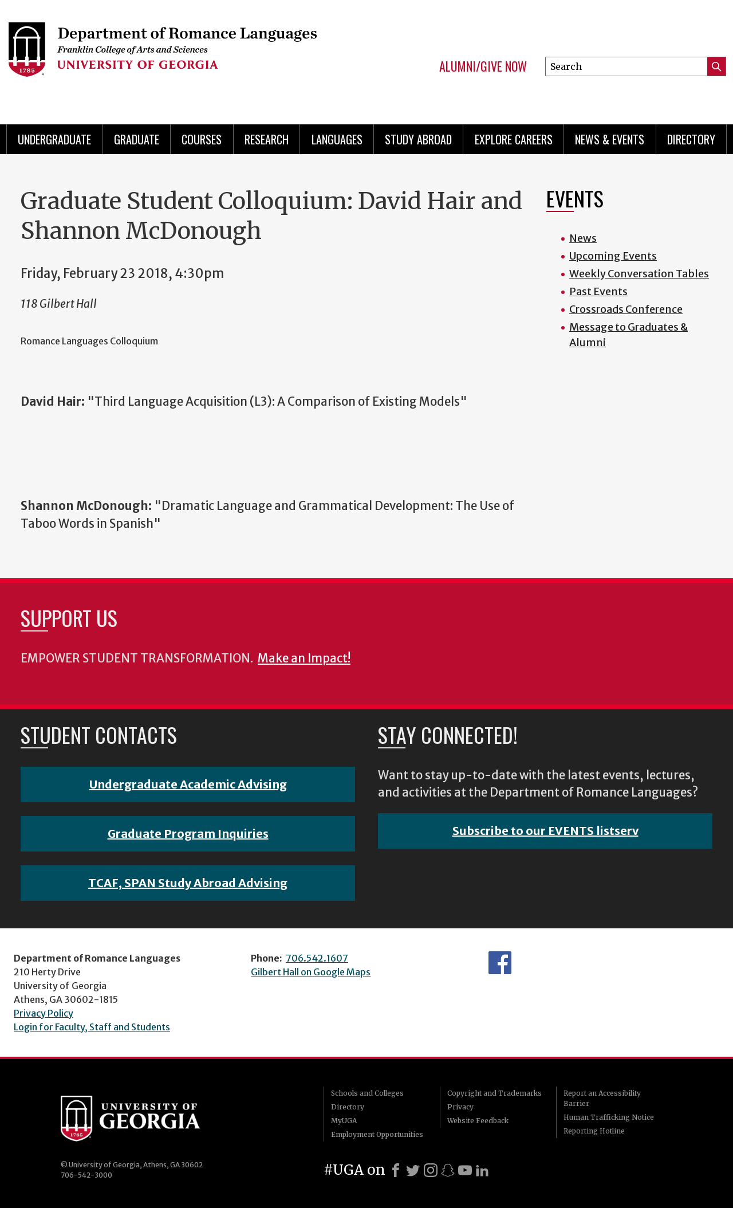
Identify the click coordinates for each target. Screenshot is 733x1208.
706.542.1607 (317, 958)
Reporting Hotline (594, 1131)
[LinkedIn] (482, 1170)
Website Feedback (478, 1120)
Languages (337, 139)
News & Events (609, 139)
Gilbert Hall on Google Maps (311, 972)
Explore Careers (514, 139)
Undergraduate (54, 139)
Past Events (598, 291)
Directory (691, 139)
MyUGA (344, 1120)
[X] (413, 1170)
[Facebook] (396, 1170)
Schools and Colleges (367, 1093)
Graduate (136, 139)
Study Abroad (418, 139)
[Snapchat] (448, 1170)
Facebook (499, 962)
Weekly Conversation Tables (639, 273)
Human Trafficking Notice (608, 1117)
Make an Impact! (304, 658)
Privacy (460, 1107)
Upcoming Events (613, 255)
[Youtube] (465, 1170)
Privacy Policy (43, 1013)
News (583, 238)
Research (267, 139)
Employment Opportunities (377, 1134)
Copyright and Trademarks (494, 1093)
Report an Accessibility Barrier (602, 1098)
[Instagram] (431, 1170)
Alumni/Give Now (483, 66)
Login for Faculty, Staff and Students (92, 1027)
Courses (202, 139)
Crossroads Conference (626, 309)
